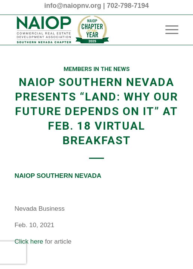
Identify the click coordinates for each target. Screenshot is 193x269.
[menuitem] (168, 30)
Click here (30, 241)
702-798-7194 (128, 5)
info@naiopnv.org (72, 5)
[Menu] (168, 30)
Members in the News (97, 69)
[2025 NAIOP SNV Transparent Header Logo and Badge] (80, 30)
